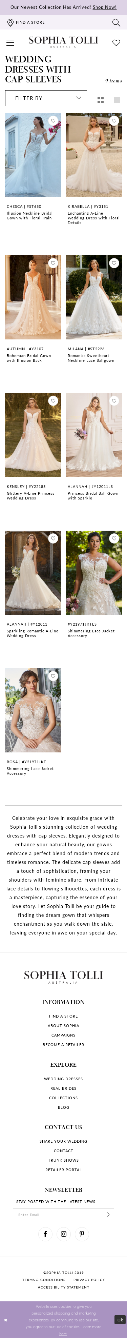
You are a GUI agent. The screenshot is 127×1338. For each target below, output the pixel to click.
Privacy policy (89, 1279)
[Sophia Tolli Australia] (63, 42)
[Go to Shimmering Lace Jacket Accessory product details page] (94, 573)
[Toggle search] (116, 22)
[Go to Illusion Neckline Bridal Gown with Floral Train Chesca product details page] (33, 155)
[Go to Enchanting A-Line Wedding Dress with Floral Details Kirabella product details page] (94, 155)
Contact (63, 1150)
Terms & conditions (43, 1279)
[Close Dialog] (5, 1320)
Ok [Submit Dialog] (120, 1319)
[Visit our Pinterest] (82, 1234)
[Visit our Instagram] (64, 1234)
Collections (63, 1097)
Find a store (63, 1016)
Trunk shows (63, 1160)
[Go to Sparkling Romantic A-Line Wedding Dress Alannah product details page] (33, 573)
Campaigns (63, 1035)
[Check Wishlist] (116, 42)
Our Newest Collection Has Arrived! (63, 7)
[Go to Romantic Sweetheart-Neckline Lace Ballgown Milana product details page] (94, 297)
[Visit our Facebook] (45, 1234)
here (63, 1333)
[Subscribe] (108, 1214)
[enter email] (63, 1214)
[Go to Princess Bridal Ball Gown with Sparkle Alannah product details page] (94, 435)
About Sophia (63, 1025)
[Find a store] (25, 22)
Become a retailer (63, 1044)
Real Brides (63, 1088)
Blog (63, 1107)
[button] (10, 42)
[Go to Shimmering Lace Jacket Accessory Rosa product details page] (33, 710)
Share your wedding (63, 1141)
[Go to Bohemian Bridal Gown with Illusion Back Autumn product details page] (33, 297)
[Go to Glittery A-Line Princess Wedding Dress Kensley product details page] (33, 435)
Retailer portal (63, 1169)
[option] (33, 177)
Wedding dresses (63, 1078)
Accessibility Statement (63, 1287)
